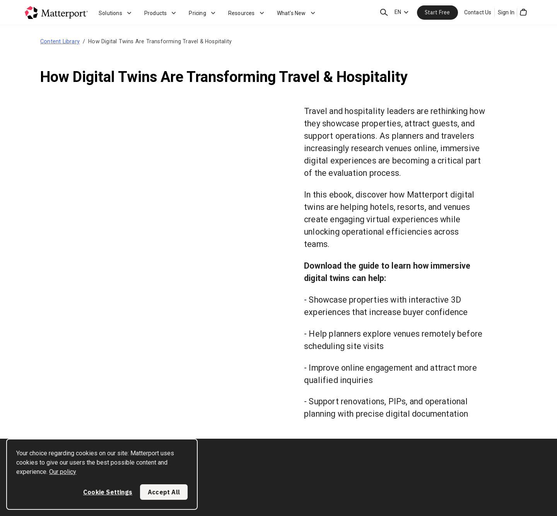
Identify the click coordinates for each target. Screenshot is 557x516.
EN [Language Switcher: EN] (398, 12)
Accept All (164, 492)
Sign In (506, 12)
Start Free (437, 12)
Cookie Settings (107, 492)
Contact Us (478, 12)
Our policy (62, 471)
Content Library (60, 41)
